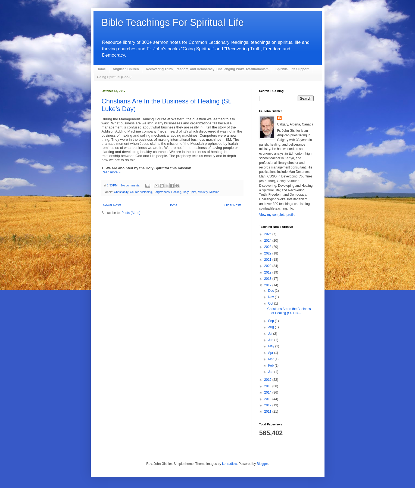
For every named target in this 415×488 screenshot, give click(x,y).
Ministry (203, 192)
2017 (268, 285)
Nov (271, 297)
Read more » (111, 172)
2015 (268, 386)
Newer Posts (112, 205)
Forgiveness (162, 192)
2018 (268, 279)
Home (101, 69)
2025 (268, 234)
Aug (271, 327)
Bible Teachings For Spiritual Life (173, 22)
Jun (271, 340)
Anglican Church (126, 69)
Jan (271, 372)
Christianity (121, 192)
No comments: (131, 185)
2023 (268, 247)
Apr (271, 353)
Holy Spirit (189, 192)
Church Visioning (141, 192)
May (271, 346)
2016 (268, 380)
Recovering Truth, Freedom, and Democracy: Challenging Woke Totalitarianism (207, 69)
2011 (268, 411)
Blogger (262, 464)
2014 (268, 392)
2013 (268, 399)
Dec (271, 291)
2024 (268, 241)
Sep (271, 321)
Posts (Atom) (130, 213)
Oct (271, 303)
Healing (176, 192)
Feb (271, 365)
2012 (268, 405)
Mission (214, 192)
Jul (270, 334)
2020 (268, 266)
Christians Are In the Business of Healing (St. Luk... (289, 311)
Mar (271, 359)
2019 (268, 272)
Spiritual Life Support (292, 69)
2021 (268, 260)
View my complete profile (277, 215)
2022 (268, 253)
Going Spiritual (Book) (114, 77)
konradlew (229, 464)
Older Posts (233, 205)
